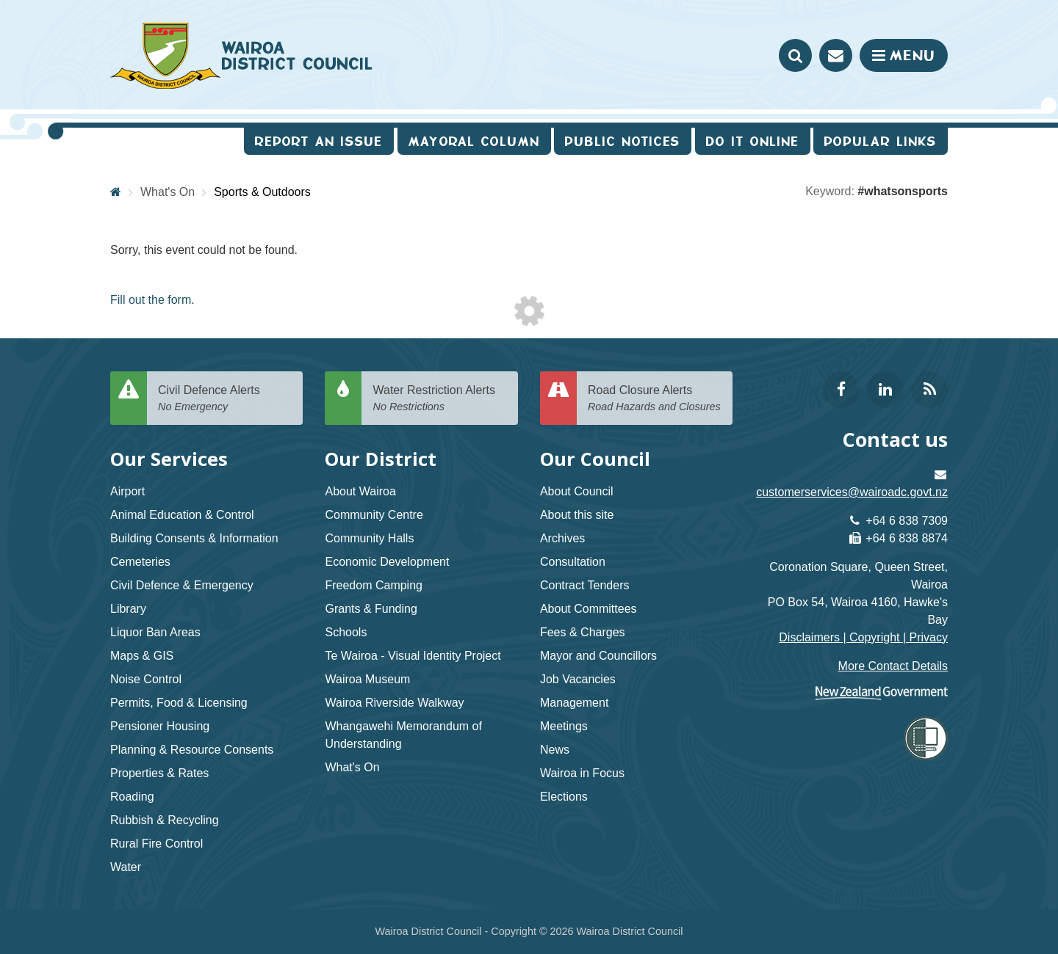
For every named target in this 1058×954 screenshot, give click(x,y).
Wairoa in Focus (582, 773)
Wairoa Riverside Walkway (394, 702)
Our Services (169, 459)
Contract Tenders (585, 585)
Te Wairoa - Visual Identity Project (412, 655)
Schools (346, 632)
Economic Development (387, 562)
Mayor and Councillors (598, 655)
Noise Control (145, 679)
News (554, 749)
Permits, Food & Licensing (179, 702)
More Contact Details (893, 666)
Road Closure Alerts (654, 399)
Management (574, 702)
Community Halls (369, 538)
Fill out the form (150, 300)
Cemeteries (140, 562)
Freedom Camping (373, 585)
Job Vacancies (578, 679)
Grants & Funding (371, 608)
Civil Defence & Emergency (181, 585)
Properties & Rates (159, 773)
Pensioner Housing (159, 726)
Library (128, 608)
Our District (380, 459)
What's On (167, 192)
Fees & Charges (582, 632)
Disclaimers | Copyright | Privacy (863, 637)
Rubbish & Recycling (164, 820)
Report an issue (319, 141)
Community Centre (373, 515)
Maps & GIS (141, 655)
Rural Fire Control (156, 843)
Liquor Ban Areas (155, 632)
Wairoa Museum (367, 679)
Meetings (564, 726)
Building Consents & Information (194, 538)
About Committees (588, 608)
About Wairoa (360, 491)
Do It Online (752, 141)
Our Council (595, 459)
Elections (564, 796)
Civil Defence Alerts (225, 399)
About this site (577, 515)
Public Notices (622, 141)
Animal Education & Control (182, 515)
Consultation (572, 562)
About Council (576, 491)
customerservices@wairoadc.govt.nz (852, 492)
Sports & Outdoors (262, 192)
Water (125, 867)
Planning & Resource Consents (191, 749)
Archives (562, 538)
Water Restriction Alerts (439, 399)
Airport (127, 491)
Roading (132, 796)
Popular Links (880, 141)
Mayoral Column (474, 141)
